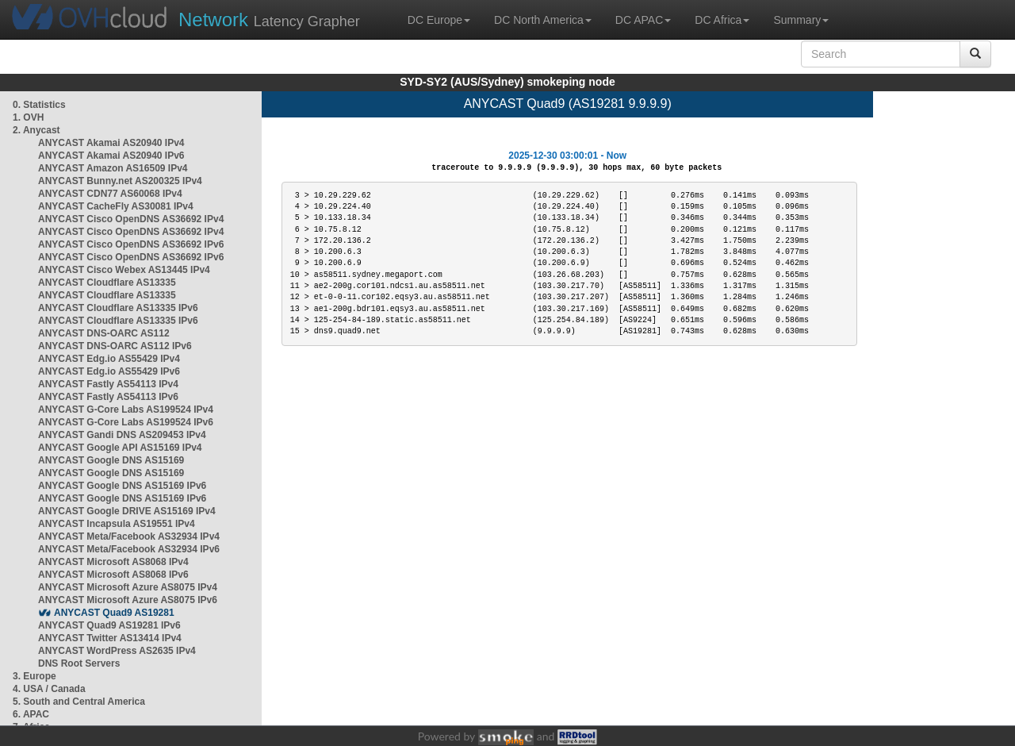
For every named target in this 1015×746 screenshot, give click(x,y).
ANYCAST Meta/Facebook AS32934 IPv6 (129, 549)
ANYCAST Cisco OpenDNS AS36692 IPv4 (131, 219)
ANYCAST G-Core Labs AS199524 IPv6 (125, 422)
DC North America (543, 19)
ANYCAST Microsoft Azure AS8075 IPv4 (127, 587)
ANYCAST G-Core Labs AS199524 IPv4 (125, 409)
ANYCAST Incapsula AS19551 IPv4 (116, 523)
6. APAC (31, 714)
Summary (801, 19)
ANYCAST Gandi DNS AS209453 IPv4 (122, 434)
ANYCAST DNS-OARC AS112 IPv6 (115, 346)
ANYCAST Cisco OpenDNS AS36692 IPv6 (131, 244)
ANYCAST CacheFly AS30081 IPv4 (115, 206)
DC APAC (643, 19)
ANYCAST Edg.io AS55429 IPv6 (109, 371)
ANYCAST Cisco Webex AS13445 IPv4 (124, 269)
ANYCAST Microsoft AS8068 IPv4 (113, 561)
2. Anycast (36, 130)
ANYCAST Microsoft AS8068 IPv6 (113, 574)
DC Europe (439, 19)
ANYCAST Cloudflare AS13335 (107, 282)
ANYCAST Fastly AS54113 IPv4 (108, 384)
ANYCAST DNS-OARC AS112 (104, 333)
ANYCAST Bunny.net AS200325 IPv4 (120, 180)
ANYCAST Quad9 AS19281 (114, 612)
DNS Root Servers (79, 663)
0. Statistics (39, 104)
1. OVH (28, 117)
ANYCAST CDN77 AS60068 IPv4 (110, 193)
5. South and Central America (79, 701)
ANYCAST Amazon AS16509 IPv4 (113, 168)
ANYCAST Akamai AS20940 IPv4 (111, 142)
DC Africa (722, 19)
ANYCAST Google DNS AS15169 (111, 460)
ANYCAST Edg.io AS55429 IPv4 (109, 358)
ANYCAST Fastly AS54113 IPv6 (108, 396)
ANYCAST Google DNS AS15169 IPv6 (122, 485)
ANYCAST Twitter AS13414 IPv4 (110, 638)
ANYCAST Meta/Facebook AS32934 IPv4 (129, 536)
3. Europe (34, 676)
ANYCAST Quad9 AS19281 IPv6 (109, 625)
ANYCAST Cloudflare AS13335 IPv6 (118, 307)
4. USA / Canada (49, 688)
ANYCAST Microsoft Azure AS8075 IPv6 (127, 600)
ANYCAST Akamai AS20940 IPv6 (111, 155)
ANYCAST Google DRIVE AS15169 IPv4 (127, 511)
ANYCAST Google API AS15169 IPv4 (120, 447)
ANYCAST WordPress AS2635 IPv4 (117, 650)
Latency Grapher (269, 19)
